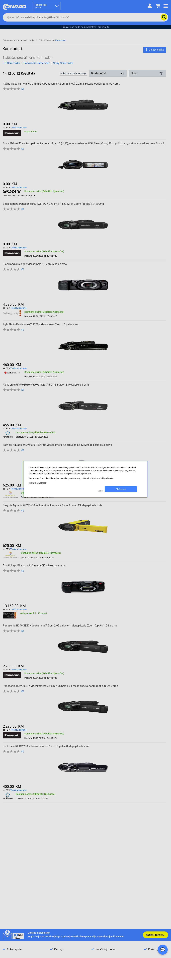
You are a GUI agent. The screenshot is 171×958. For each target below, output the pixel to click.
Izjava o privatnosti (37, 483)
